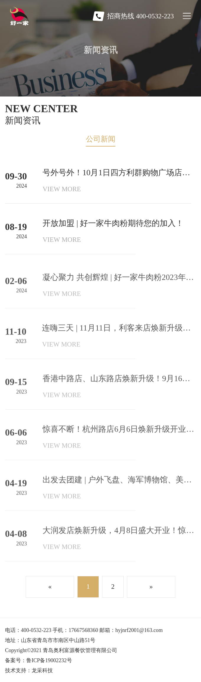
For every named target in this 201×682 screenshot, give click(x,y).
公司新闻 (100, 139)
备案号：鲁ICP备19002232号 (38, 660)
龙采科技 (42, 670)
